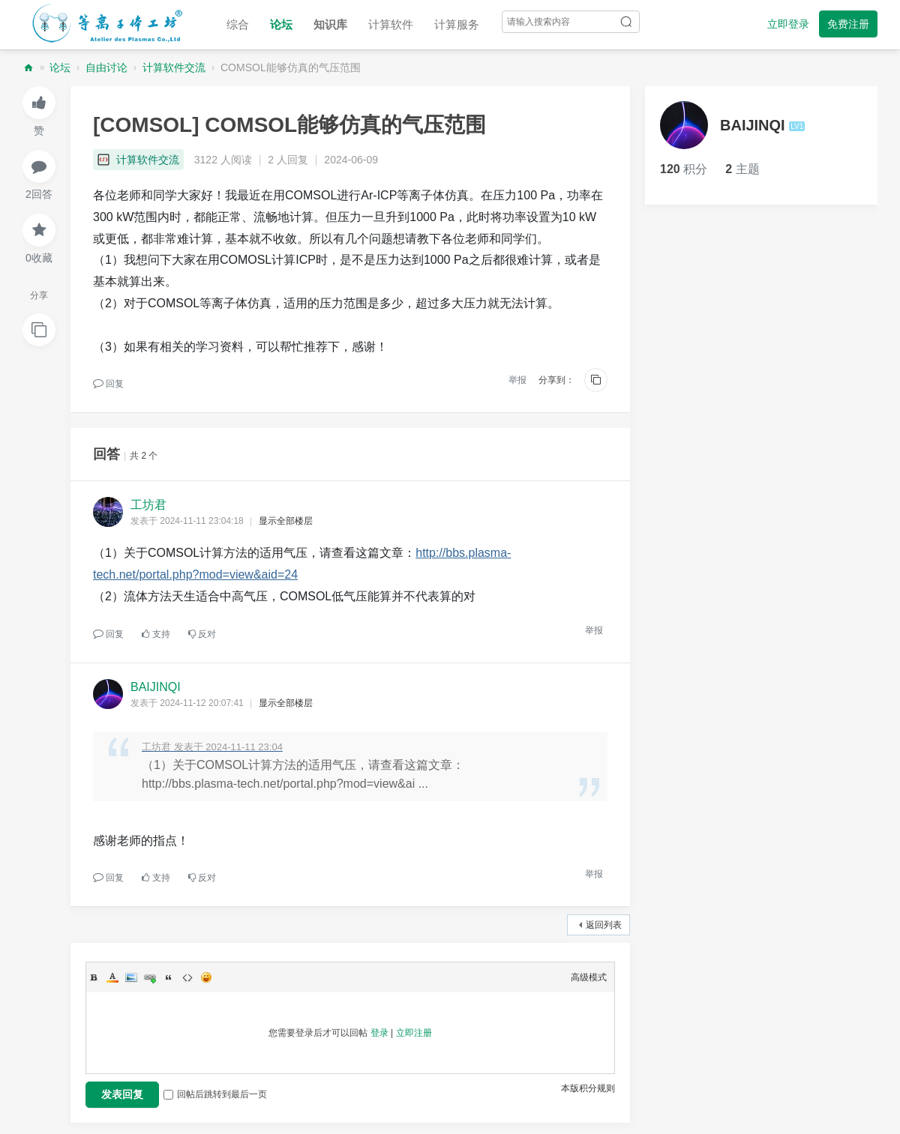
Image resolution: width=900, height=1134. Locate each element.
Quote (168, 977)
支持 (156, 634)
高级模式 (589, 977)
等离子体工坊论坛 (28, 68)
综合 (237, 24)
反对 (202, 634)
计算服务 (456, 24)
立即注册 (414, 1033)
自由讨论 (107, 67)
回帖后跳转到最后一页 (215, 1094)
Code (187, 977)
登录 (379, 1033)
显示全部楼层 (286, 521)
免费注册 (848, 24)
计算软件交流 (174, 67)
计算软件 (390, 24)
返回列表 (604, 925)
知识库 (330, 24)
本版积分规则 (588, 1088)
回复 (108, 383)
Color (112, 977)
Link (150, 977)
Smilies (206, 977)
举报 (517, 380)
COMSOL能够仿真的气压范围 (290, 67)
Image (131, 977)
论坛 (281, 24)
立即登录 (788, 24)
